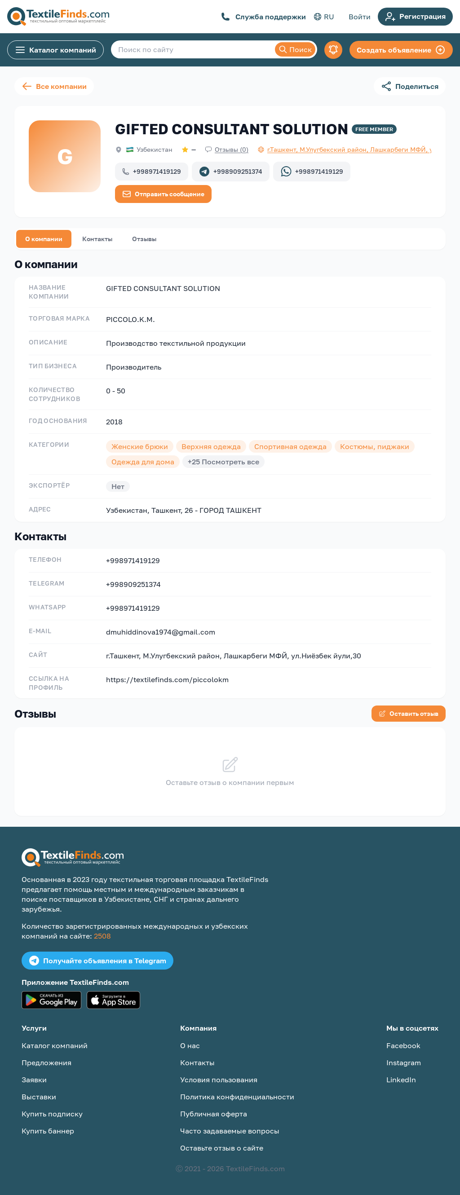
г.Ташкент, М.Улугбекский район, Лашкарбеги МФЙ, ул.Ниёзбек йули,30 (233, 655)
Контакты (97, 239)
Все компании (54, 86)
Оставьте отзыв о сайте (221, 1147)
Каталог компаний (55, 49)
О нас (190, 1045)
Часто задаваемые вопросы (229, 1130)
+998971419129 (151, 171)
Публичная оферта (213, 1113)
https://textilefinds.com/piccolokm (167, 679)
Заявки (34, 1079)
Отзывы (144, 239)
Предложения (46, 1062)
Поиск (295, 49)
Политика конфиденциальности (237, 1096)
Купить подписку (52, 1113)
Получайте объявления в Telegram (97, 960)
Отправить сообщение (163, 194)
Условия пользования (218, 1079)
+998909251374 (230, 171)
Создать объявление (401, 49)
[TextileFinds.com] (58, 16)
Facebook (403, 1045)
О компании (43, 239)
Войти (360, 16)
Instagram (403, 1062)
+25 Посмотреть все (223, 461)
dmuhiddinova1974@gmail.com (160, 631)
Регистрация (415, 16)
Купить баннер (48, 1130)
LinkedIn (401, 1079)
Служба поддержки (263, 16)
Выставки (39, 1096)
